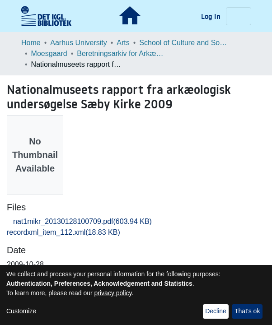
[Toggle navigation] (238, 16)
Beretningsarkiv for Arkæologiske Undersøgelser (122, 53)
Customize (21, 311)
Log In (211, 16)
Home (31, 42)
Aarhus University (78, 42)
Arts (123, 42)
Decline (215, 311)
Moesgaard (49, 53)
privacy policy (113, 293)
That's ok (247, 311)
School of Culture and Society (184, 42)
